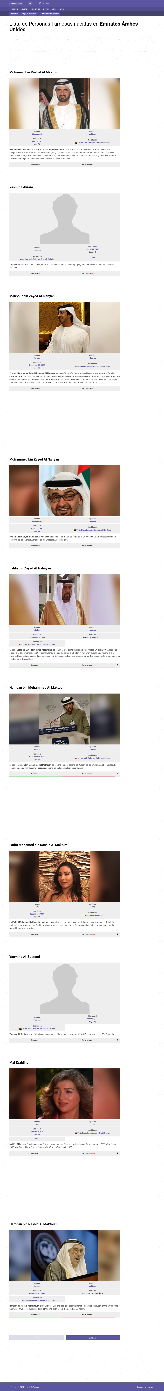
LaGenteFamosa (16, 3)
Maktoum (92, 134)
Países (54, 9)
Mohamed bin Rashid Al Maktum (33, 72)
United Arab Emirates (86, 143)
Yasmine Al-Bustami (24, 957)
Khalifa (37, 630)
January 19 (34, 1132)
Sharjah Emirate (47, 259)
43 (39, 759)
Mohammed (37, 134)
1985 (42, 914)
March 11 (90, 249)
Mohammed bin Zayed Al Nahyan (34, 459)
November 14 (34, 757)
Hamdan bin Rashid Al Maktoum (33, 1224)
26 (94, 1022)
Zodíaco (46, 9)
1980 (42, 1132)
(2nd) (92, 907)
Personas (14, 9)
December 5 (34, 914)
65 (39, 531)
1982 (97, 249)
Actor (92, 258)
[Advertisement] (82, 50)
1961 (41, 529)
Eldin (93, 1124)
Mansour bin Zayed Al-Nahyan (32, 296)
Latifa (37, 907)
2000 (97, 1019)
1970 (43, 365)
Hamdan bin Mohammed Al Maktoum (37, 687)
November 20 (34, 365)
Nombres (24, 9)
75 (101, 1293)
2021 (93, 1293)
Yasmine (37, 251)
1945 (43, 1293)
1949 (40, 141)
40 (39, 917)
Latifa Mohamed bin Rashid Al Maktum (38, 845)
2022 (92, 637)
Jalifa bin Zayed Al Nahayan (30, 568)
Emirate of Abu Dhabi (102, 530)
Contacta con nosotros (145, 1387)
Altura (61, 9)
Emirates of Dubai (103, 143)
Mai (37, 1124)
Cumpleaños (35, 9)
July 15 (35, 141)
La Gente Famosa (33, 1387)
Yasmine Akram (21, 187)
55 (39, 368)
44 (94, 252)
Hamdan (37, 750)
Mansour (37, 358)
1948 (43, 637)
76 (39, 144)
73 (100, 637)
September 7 (34, 637)
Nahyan (93, 358)
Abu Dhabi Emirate (102, 366)
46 (39, 1134)
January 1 (90, 1019)
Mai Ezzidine (18, 1062)
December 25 (34, 1293)
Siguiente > (93, 1338)
